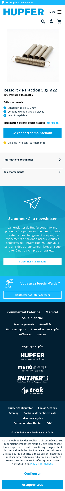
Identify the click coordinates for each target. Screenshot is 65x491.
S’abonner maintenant (32, 261)
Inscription (52, 122)
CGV (49, 423)
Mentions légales (33, 418)
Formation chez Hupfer (45, 329)
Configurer (32, 473)
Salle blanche (32, 318)
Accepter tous (32, 484)
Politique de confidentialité (40, 413)
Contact (41, 334)
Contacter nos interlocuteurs (32, 295)
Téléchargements (14, 172)
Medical (52, 312)
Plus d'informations (41, 463)
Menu (55, 12)
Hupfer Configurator (20, 408)
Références (25, 334)
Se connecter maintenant (32, 133)
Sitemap (14, 413)
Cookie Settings (47, 408)
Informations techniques (18, 159)
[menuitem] (18, 2)
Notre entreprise (16, 329)
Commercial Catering (23, 312)
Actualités (45, 324)
